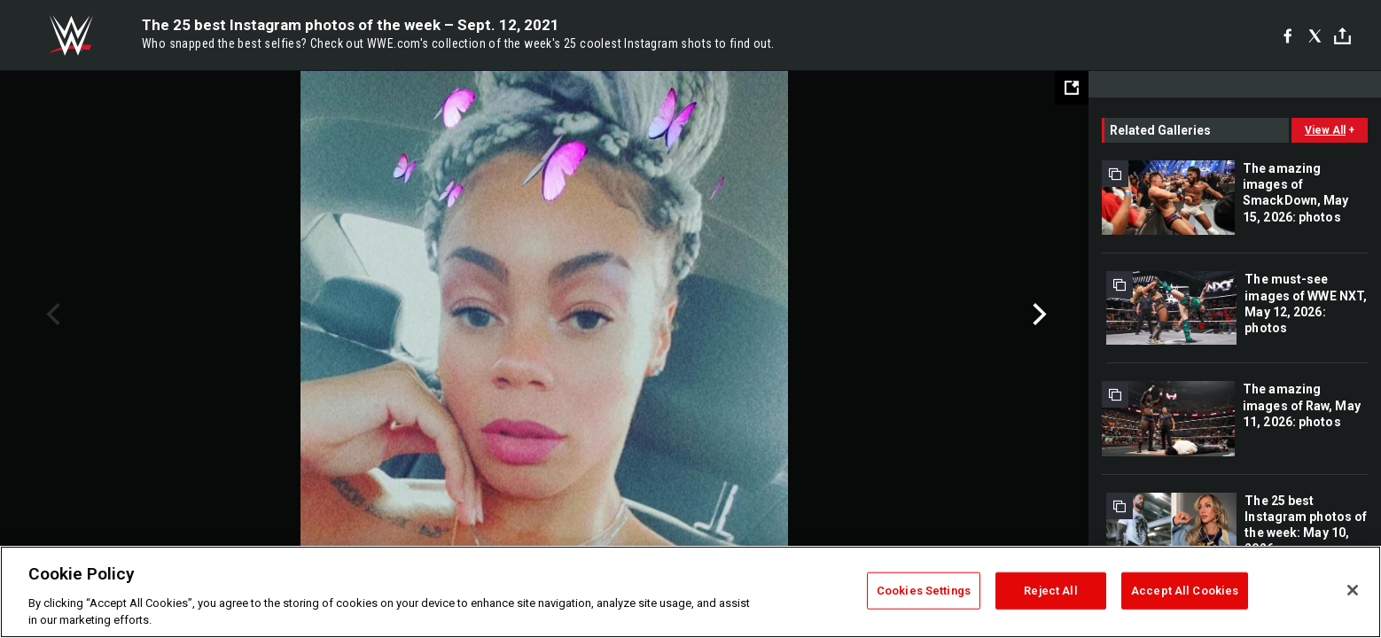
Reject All (1050, 590)
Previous (50, 314)
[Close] (1352, 590)
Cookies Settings (924, 590)
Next (1037, 314)
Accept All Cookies (1184, 590)
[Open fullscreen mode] (1071, 88)
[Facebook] (1287, 35)
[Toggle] (1342, 35)
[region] (690, 592)
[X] (1315, 35)
